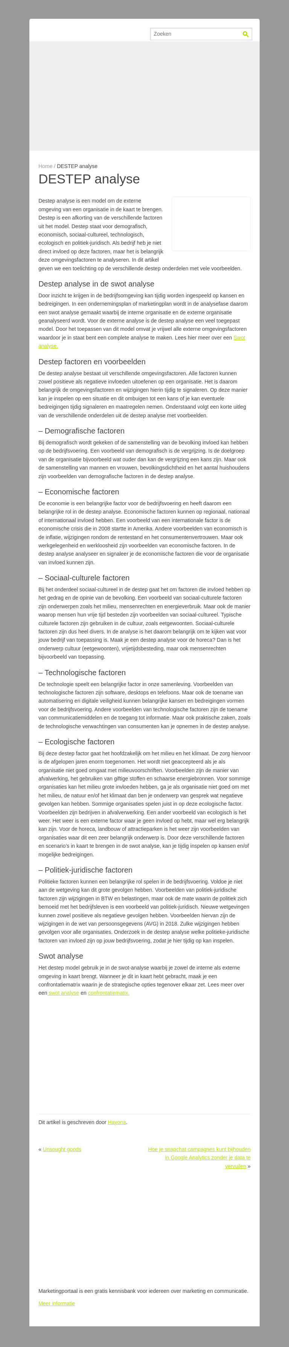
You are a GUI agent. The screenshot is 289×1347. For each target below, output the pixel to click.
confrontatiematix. (109, 993)
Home (45, 166)
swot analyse (63, 993)
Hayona (117, 1122)
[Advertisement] (144, 96)
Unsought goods (62, 1149)
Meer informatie (56, 1303)
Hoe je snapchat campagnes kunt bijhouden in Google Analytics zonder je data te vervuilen (199, 1157)
